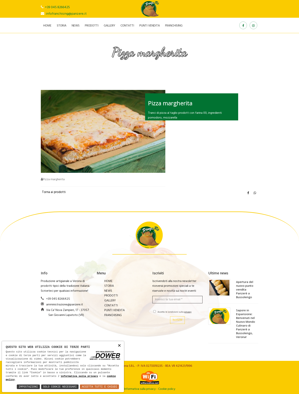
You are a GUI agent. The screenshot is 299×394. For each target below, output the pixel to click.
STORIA (61, 25)
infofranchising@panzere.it (66, 14)
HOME (47, 25)
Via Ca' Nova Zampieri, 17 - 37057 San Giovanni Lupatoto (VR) (67, 313)
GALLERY (109, 25)
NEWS (76, 25)
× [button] (119, 346)
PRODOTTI (91, 25)
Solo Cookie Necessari (60, 386)
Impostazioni (28, 386)
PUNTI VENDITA (149, 25)
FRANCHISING (173, 25)
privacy (187, 312)
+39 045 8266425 (57, 7)
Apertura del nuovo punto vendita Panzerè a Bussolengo (244, 289)
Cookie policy (166, 389)
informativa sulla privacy (79, 376)
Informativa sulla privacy (140, 389)
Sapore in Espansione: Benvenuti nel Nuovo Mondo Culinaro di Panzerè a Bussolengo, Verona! (245, 323)
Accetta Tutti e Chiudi (99, 386)
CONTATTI (127, 25)
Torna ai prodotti (54, 192)
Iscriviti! (177, 319)
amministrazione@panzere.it (64, 304)
